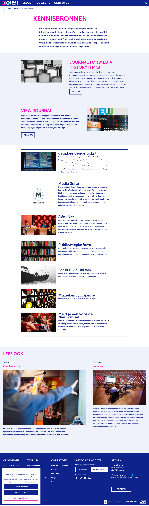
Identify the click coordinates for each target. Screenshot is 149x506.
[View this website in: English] (121, 489)
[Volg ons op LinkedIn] (89, 478)
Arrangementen (33, 465)
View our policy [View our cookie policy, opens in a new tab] (31, 482)
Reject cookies (21, 492)
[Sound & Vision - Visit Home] (6, 3)
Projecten (55, 474)
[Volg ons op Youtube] (85, 478)
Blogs (53, 478)
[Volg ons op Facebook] (76, 478)
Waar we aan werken (59, 465)
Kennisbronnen (57, 482)
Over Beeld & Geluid (11, 465)
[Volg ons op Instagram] (81, 478)
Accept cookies (21, 487)
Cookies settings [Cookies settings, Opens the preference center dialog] (21, 498)
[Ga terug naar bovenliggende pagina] (5, 9)
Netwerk (54, 470)
